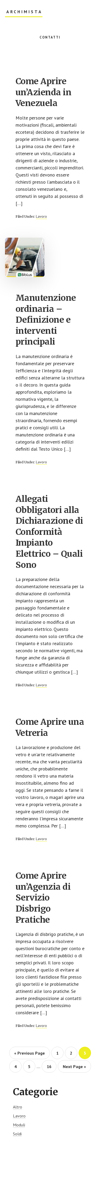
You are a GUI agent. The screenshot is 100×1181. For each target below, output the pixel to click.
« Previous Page (29, 1054)
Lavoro (41, 216)
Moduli (19, 1124)
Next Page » (74, 1068)
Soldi (17, 1133)
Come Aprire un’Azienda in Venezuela (44, 92)
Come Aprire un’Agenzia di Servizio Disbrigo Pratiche (43, 897)
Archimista (24, 11)
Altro (17, 1106)
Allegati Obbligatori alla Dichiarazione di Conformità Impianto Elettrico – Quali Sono (49, 532)
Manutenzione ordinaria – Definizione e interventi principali (46, 320)
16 (51, 1066)
